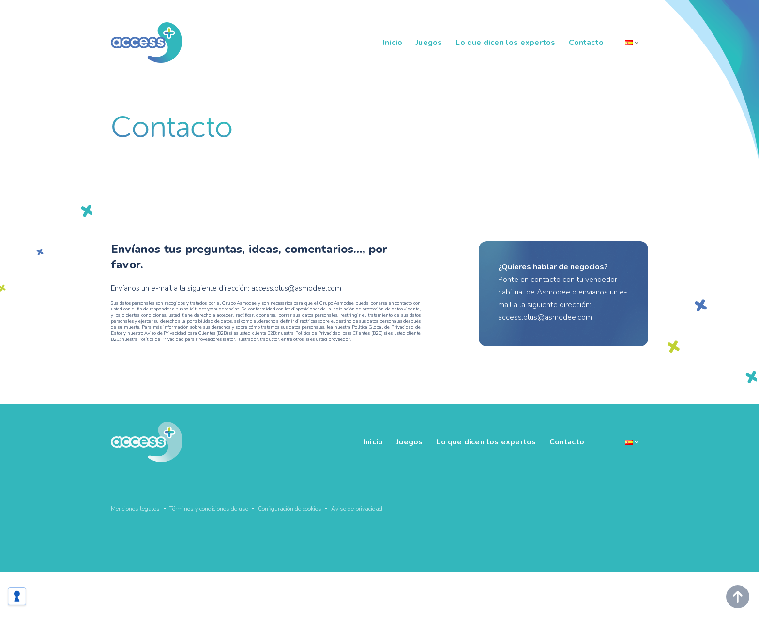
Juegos (429, 42)
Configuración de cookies (289, 509)
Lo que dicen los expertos (505, 42)
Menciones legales (135, 509)
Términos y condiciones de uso (208, 509)
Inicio (392, 42)
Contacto (586, 42)
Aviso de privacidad (356, 509)
